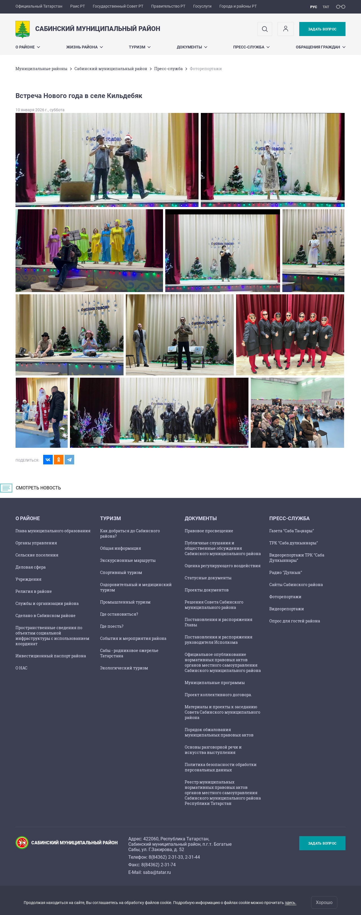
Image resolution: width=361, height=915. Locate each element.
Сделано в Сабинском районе (46, 615)
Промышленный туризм (125, 602)
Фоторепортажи (285, 596)
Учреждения (28, 579)
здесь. (290, 902)
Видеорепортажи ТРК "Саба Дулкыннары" (296, 557)
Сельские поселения (37, 555)
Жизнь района (84, 47)
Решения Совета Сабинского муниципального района (214, 604)
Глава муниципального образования (53, 530)
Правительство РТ (168, 6)
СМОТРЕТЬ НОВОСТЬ (44, 489)
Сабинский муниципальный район (110, 68)
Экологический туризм (124, 668)
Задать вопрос (322, 29)
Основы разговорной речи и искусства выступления (213, 749)
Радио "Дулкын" (285, 572)
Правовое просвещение (209, 530)
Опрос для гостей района (294, 621)
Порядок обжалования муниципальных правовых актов (219, 732)
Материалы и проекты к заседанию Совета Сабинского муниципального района (222, 712)
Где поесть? (112, 626)
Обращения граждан (320, 47)
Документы (192, 47)
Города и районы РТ (238, 6)
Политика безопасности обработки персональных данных (221, 767)
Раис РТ (77, 6)
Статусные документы (208, 577)
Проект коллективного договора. (218, 694)
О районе (28, 47)
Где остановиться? (119, 614)
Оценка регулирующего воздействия (223, 565)
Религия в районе (34, 591)
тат (326, 7)
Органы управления (36, 543)
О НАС (21, 668)
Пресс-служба (251, 47)
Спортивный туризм (121, 572)
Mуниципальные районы (41, 68)
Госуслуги (202, 6)
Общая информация (120, 548)
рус (313, 7)
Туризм (140, 47)
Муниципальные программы (215, 682)
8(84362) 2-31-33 (166, 857)
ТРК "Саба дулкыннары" (293, 543)
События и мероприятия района (133, 638)
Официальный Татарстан (39, 6)
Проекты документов (207, 590)
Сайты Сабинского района (296, 584)
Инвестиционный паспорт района (51, 655)
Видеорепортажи (286, 608)
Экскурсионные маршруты (128, 560)
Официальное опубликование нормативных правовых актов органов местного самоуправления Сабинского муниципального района (223, 662)
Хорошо (324, 902)
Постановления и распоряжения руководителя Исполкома (218, 639)
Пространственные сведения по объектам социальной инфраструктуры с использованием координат (52, 635)
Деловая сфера (31, 567)
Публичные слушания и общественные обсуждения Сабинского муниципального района (223, 548)
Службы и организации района (47, 603)
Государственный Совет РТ (118, 6)
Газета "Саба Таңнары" (291, 530)
